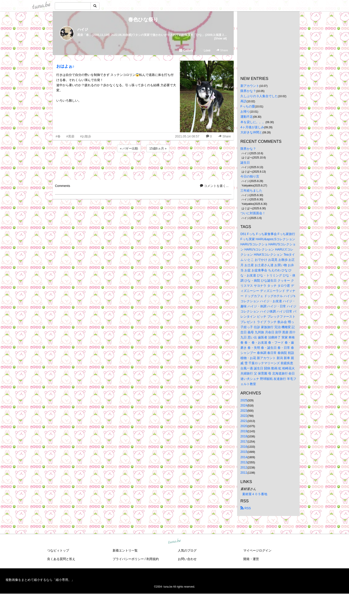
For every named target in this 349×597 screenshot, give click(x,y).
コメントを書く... (214, 186)
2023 (243, 410)
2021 (243, 421)
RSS (245, 508)
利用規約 (152, 559)
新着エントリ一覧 (125, 550)
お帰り (245, 111)
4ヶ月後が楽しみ (252, 127)
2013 (243, 462)
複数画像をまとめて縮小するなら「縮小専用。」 (40, 580)
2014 (243, 457)
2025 (243, 400)
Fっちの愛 (247, 106)
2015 (243, 452)
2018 (243, 436)
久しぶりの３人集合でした (259, 96)
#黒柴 (70, 136)
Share (222, 50)
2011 (243, 472)
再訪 (243, 101)
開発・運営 (251, 559)
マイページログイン (257, 550)
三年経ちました (251, 190)
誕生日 (245, 162)
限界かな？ (248, 91)
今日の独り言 (249, 176)
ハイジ (82, 29)
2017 (243, 441)
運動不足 (246, 116)
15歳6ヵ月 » (157, 148)
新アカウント (249, 86)
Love (205, 50)
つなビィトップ (58, 550)
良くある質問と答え (61, 559)
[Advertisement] (143, 165)
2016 (243, 446)
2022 (243, 415)
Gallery (186, 50)
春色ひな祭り (143, 19)
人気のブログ (187, 550)
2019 (243, 431)
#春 (58, 136)
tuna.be (174, 541)
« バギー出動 (129, 148)
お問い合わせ (187, 559)
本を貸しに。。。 (252, 122)
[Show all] (220, 38)
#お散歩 (85, 136)
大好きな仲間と (251, 132)
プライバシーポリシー (128, 559)
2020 (243, 426)
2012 (243, 467)
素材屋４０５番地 (254, 494)
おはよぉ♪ (65, 66)
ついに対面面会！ (252, 213)
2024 (243, 405)
